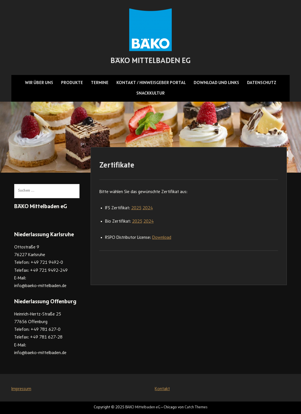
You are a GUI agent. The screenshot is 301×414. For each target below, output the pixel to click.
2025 (136, 208)
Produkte (72, 83)
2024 (148, 208)
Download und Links (216, 83)
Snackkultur (150, 93)
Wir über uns (39, 83)
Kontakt (162, 389)
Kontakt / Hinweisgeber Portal (151, 83)
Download (161, 237)
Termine (99, 83)
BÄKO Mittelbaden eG (150, 61)
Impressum (21, 389)
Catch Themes (196, 407)
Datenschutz (261, 83)
